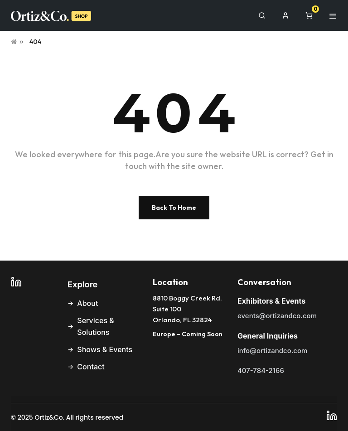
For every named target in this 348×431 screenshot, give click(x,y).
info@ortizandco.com (272, 350)
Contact (90, 366)
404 (35, 42)
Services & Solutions (95, 326)
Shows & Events (104, 349)
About (87, 303)
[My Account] (285, 15)
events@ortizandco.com (277, 315)
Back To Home (174, 207)
